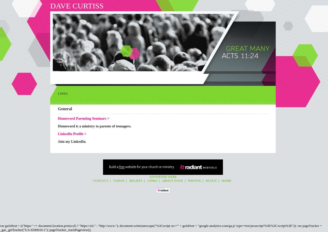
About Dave (125, 77)
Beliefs (96, 77)
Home (167, 77)
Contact (68, 77)
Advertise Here (163, 177)
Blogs (155, 77)
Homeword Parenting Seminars (82, 118)
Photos (142, 77)
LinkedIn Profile (71, 134)
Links (109, 77)
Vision (83, 77)
